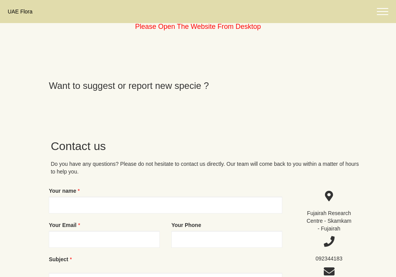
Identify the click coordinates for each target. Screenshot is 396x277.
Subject (58, 259)
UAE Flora (20, 11)
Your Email (62, 225)
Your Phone (186, 225)
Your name (62, 191)
